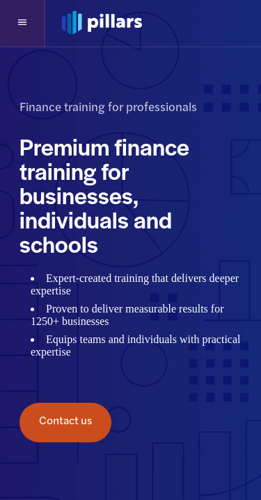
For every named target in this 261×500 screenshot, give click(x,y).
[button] (22, 23)
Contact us (65, 422)
